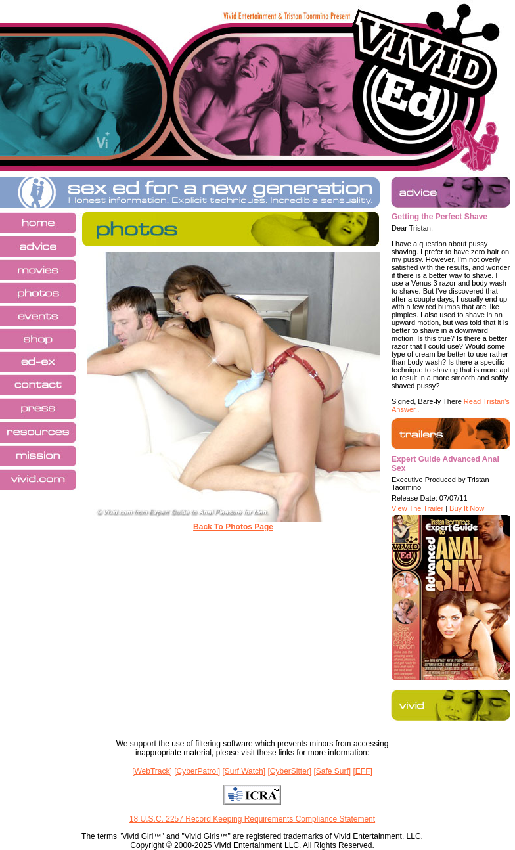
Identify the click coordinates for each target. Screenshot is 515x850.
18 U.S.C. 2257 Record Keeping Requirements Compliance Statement (252, 819)
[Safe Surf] (332, 771)
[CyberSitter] (289, 771)
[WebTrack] (152, 771)
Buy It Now (466, 508)
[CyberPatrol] (197, 771)
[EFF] (362, 771)
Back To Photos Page (233, 526)
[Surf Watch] (244, 771)
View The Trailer (417, 508)
